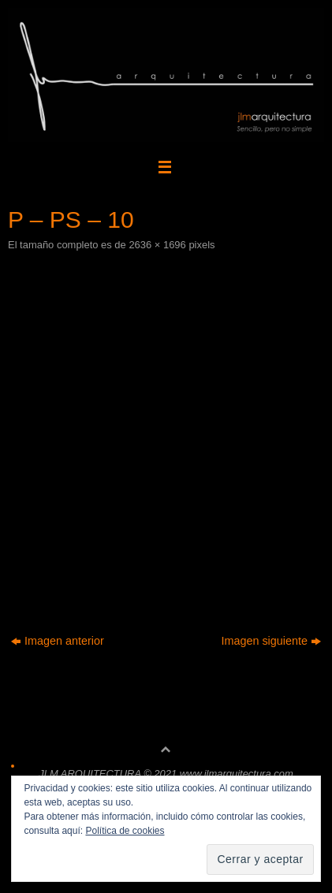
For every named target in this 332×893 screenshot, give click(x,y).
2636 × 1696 (157, 245)
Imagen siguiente (271, 640)
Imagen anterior (57, 640)
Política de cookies (124, 830)
